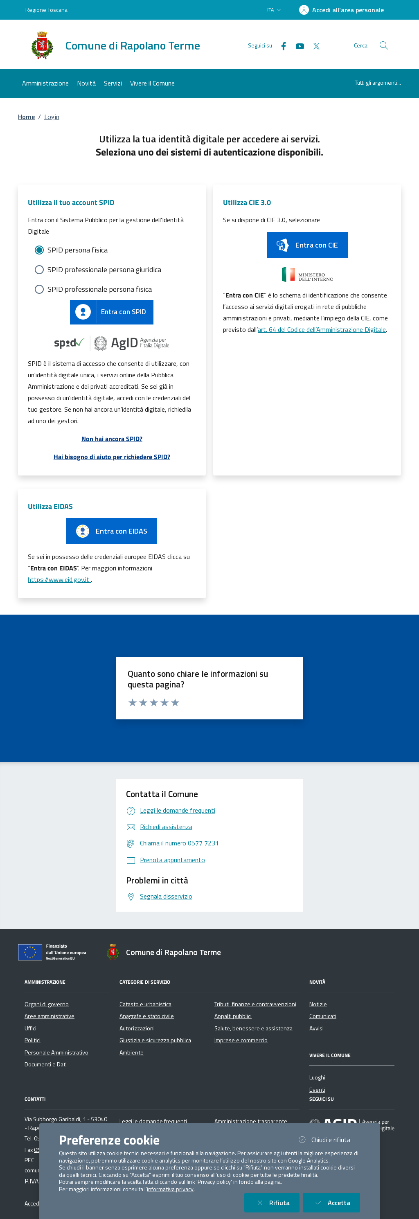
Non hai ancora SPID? (111, 439)
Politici (33, 1040)
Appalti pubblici (233, 1016)
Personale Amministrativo (56, 1052)
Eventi (317, 1089)
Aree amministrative (49, 1016)
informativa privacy (170, 1189)
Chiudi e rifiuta (328, 1139)
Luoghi (317, 1077)
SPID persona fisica (77, 249)
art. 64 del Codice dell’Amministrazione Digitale (322, 329)
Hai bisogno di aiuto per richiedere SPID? (112, 457)
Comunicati (322, 1016)
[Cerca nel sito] (384, 45)
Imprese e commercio (241, 1040)
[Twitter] (313, 45)
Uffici (30, 1028)
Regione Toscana (46, 9)
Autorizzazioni (137, 1028)
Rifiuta (277, 1202)
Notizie (318, 1004)
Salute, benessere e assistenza (253, 1028)
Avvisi (316, 1028)
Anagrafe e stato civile (146, 1016)
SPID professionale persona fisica (99, 289)
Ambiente (131, 1052)
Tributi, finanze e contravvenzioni (255, 1004)
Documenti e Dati (46, 1064)
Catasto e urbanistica (145, 1004)
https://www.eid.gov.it (59, 579)
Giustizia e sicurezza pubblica (155, 1040)
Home (26, 117)
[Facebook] (280, 45)
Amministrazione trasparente (250, 1121)
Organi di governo (47, 1004)
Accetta (336, 1202)
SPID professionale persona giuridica (104, 269)
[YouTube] (296, 45)
